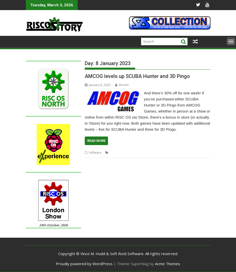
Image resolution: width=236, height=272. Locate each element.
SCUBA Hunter (160, 152)
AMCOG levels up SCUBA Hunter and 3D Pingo (137, 76)
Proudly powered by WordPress (84, 263)
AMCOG (130, 152)
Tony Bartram (182, 152)
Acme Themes (167, 263)
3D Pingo (116, 152)
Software (95, 152)
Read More (96, 141)
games (143, 152)
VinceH (121, 85)
